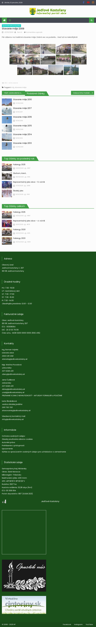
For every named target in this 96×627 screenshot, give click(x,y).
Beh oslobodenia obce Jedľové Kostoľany (15, 93)
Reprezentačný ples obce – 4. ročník (29, 221)
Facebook (67, 624)
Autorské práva (8, 442)
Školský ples (18, 191)
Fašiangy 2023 (19, 238)
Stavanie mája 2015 (22, 126)
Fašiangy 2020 (19, 229)
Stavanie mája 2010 (22, 100)
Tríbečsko (17, 475)
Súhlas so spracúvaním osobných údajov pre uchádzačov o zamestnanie (34, 452)
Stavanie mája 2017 (22, 108)
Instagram (78, 624)
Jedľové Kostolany (50, 501)
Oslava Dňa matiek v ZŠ (83, 93)
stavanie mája (20, 87)
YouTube (89, 624)
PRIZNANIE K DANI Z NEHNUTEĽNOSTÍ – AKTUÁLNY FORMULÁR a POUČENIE (32, 395)
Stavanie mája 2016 (22, 117)
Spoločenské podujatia (11, 26)
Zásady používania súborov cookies (17, 439)
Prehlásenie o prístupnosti (13, 445)
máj (12, 87)
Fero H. (19, 32)
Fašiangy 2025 (19, 165)
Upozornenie (7, 448)
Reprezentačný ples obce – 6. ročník (29, 182)
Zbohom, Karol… (20, 173)
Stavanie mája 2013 (22, 143)
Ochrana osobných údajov (13, 436)
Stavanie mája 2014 (22, 134)
